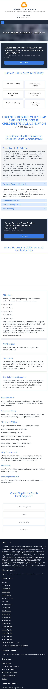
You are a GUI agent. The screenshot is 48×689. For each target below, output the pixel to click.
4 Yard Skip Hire (6, 617)
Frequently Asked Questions (10, 666)
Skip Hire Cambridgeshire (24, 9)
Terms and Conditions (8, 676)
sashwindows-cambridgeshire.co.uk (12, 688)
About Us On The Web (8, 669)
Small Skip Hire (6, 595)
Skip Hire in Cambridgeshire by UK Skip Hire (15, 646)
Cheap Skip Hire (6, 585)
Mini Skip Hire (6, 592)
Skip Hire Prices (6, 611)
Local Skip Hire (6, 589)
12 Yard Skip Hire (7, 630)
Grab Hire (5, 601)
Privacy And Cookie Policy (9, 672)
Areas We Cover (6, 663)
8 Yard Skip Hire (6, 623)
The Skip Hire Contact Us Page (11, 642)
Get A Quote (24, 63)
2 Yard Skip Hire (6, 614)
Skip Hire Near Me (7, 598)
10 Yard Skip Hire (7, 627)
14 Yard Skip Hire (7, 633)
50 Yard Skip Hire (7, 639)
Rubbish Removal (7, 604)
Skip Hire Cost (6, 608)
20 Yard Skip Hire (7, 636)
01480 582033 (24, 127)
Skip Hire (4, 582)
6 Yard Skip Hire (6, 620)
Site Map (4, 679)
